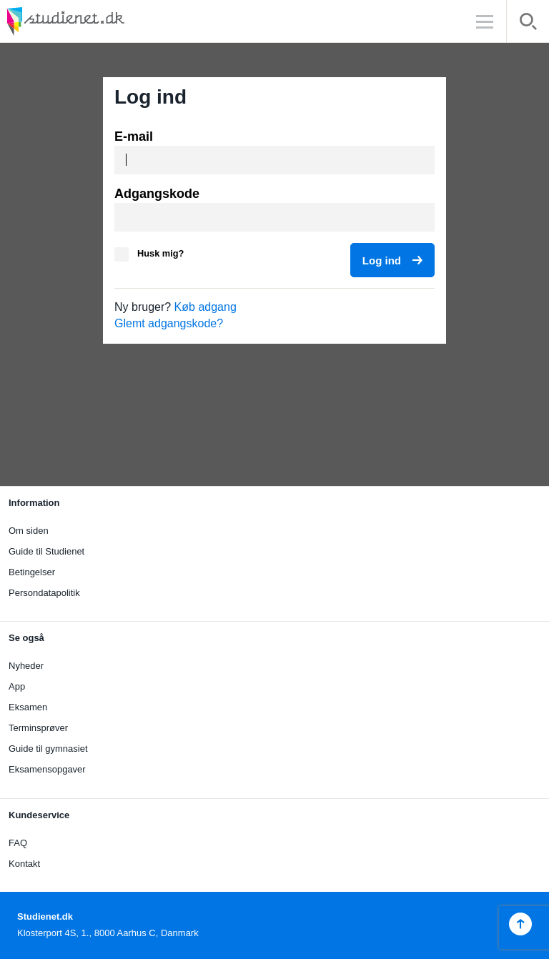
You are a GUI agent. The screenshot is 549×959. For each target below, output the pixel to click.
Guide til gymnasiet (48, 748)
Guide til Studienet (46, 551)
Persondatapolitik (44, 592)
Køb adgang (205, 307)
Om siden (29, 530)
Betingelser (32, 572)
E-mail (133, 136)
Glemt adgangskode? (168, 323)
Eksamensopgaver (47, 769)
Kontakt (24, 863)
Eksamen (28, 707)
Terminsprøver (38, 727)
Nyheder (26, 665)
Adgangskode (156, 194)
